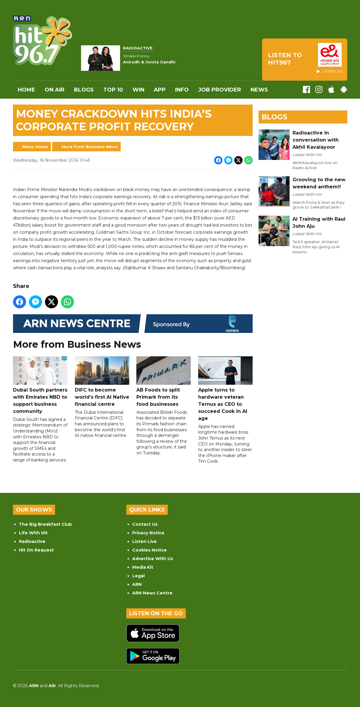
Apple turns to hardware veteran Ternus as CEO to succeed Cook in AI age (225, 388)
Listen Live (144, 541)
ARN (137, 584)
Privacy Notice (148, 533)
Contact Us (145, 524)
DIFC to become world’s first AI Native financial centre (102, 381)
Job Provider (219, 89)
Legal (138, 575)
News (259, 89)
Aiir (52, 685)
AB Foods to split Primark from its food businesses (163, 381)
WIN (138, 89)
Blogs (84, 89)
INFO (182, 89)
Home (26, 89)
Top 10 (113, 89)
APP (160, 89)
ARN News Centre (152, 593)
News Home (35, 146)
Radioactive (32, 541)
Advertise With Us (152, 558)
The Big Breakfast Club (45, 524)
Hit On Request (36, 550)
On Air (54, 89)
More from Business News (90, 146)
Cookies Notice (149, 550)
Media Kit (142, 567)
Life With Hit (33, 533)
